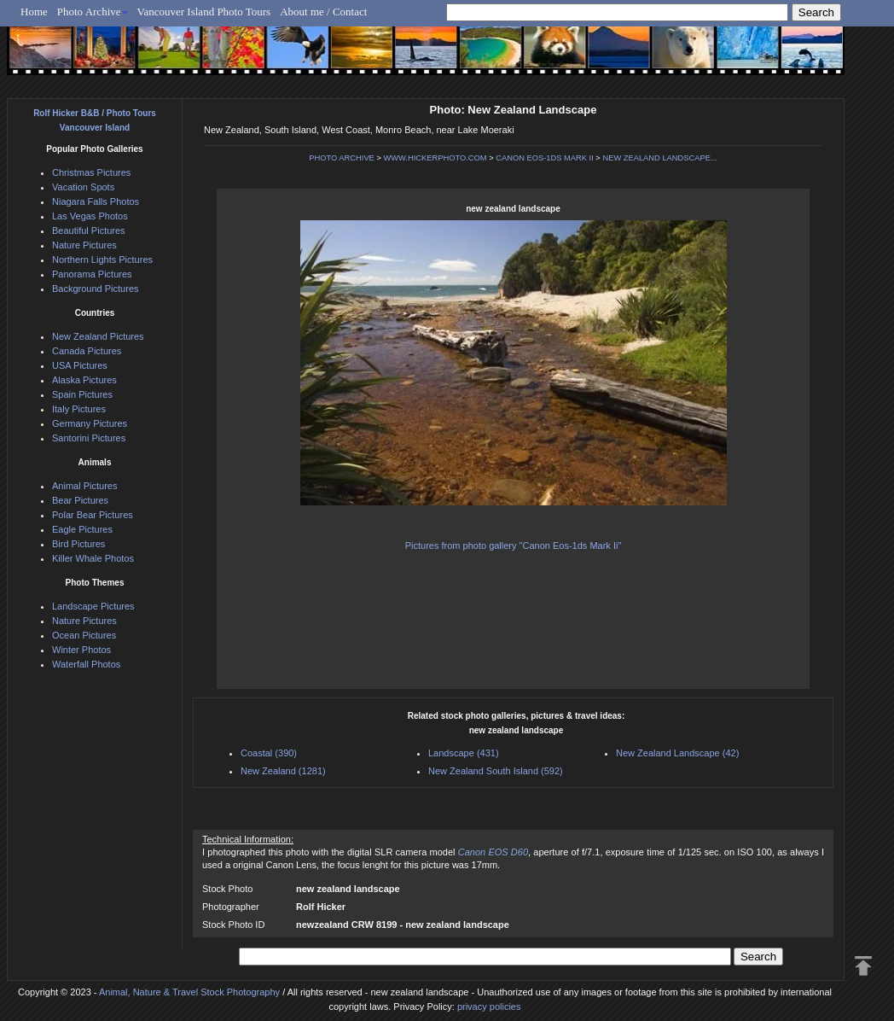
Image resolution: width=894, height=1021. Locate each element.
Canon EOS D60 (493, 852)
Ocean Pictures (84, 635)
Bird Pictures (78, 544)
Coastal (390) (269, 753)
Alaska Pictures (84, 380)
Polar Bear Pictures (92, 515)
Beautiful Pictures (88, 230)
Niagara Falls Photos (95, 201)
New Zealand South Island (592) (495, 771)
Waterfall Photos (86, 664)
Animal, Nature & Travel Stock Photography (189, 992)
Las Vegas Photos (90, 216)
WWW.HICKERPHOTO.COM (434, 158)
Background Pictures (95, 288)
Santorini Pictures (88, 438)
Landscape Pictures (93, 606)
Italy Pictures (79, 409)
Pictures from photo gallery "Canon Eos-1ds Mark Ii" (513, 545)
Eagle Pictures (82, 529)
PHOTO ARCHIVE (341, 158)
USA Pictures (79, 365)
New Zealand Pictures (98, 336)
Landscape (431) (463, 753)
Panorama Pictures (92, 274)
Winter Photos (81, 650)
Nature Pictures (84, 245)
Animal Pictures (84, 486)
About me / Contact (323, 11)
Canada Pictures (86, 351)
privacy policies (489, 1006)
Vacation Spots (83, 187)
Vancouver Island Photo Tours (204, 11)
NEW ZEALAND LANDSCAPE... (659, 158)
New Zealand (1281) (283, 771)
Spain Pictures (82, 394)
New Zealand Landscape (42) (677, 753)
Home (34, 11)
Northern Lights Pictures (102, 259)
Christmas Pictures (91, 172)
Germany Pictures (89, 423)
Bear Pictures (80, 500)
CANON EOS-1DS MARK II (545, 158)
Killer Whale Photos (93, 558)
